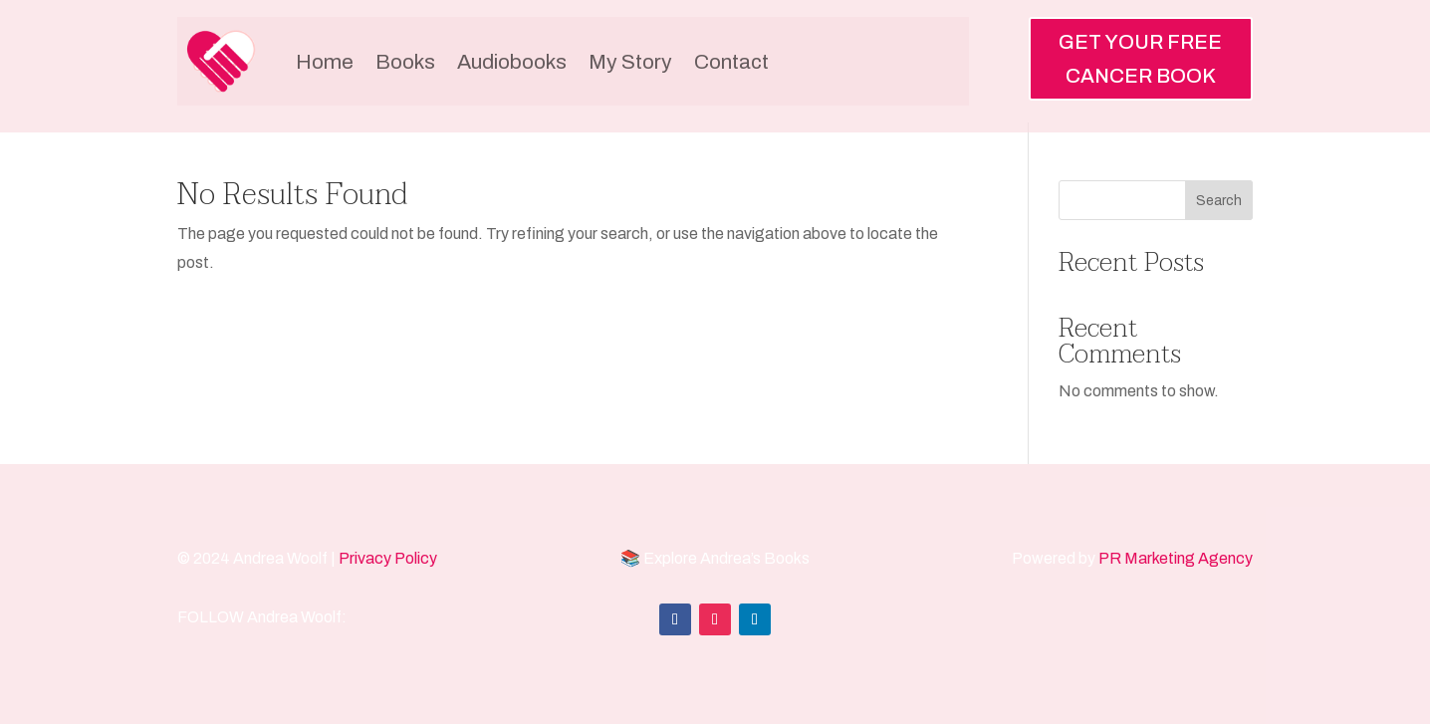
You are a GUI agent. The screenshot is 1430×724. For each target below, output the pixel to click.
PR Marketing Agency (1175, 558)
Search (1219, 200)
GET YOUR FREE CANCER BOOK (1140, 59)
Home (325, 62)
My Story (630, 62)
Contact (731, 62)
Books (405, 62)
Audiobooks (512, 62)
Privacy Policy (388, 558)
